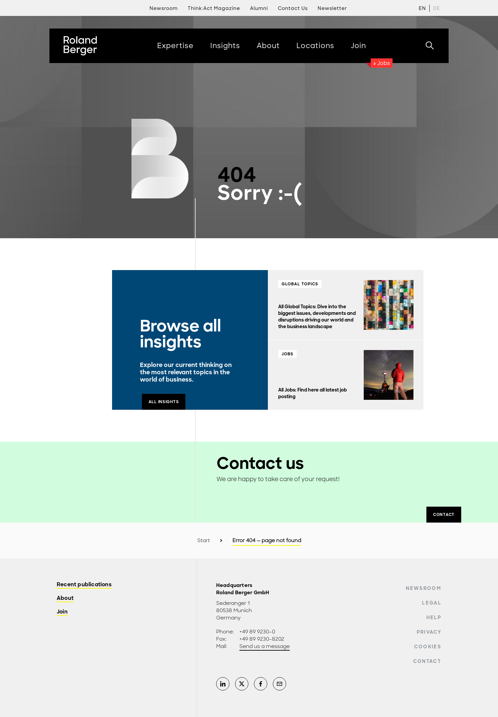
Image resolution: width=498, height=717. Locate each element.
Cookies (427, 647)
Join (62, 612)
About (65, 598)
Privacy (429, 632)
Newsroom (423, 588)
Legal (431, 603)
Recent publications (84, 585)
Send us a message (264, 646)
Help (433, 617)
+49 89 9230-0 (257, 631)
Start (203, 540)
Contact (427, 661)
